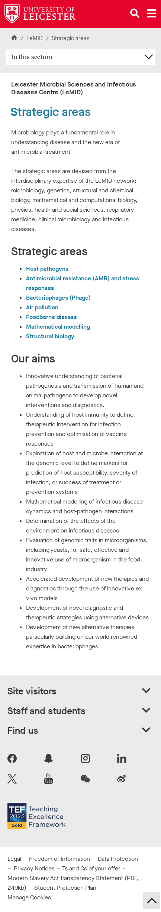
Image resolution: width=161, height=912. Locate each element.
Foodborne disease (51, 317)
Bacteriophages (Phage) (58, 298)
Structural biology (50, 336)
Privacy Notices (34, 868)
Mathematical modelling (58, 326)
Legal (14, 859)
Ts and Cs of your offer (91, 868)
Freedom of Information (59, 859)
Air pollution (42, 307)
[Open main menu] (151, 13)
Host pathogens (47, 269)
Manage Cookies (29, 897)
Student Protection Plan (65, 888)
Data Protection (118, 859)
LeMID (35, 38)
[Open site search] (135, 13)
